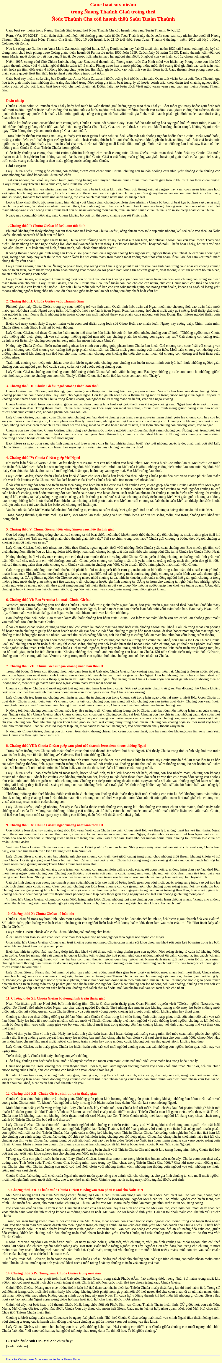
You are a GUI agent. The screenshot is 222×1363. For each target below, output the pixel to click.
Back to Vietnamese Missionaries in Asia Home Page (43, 1359)
